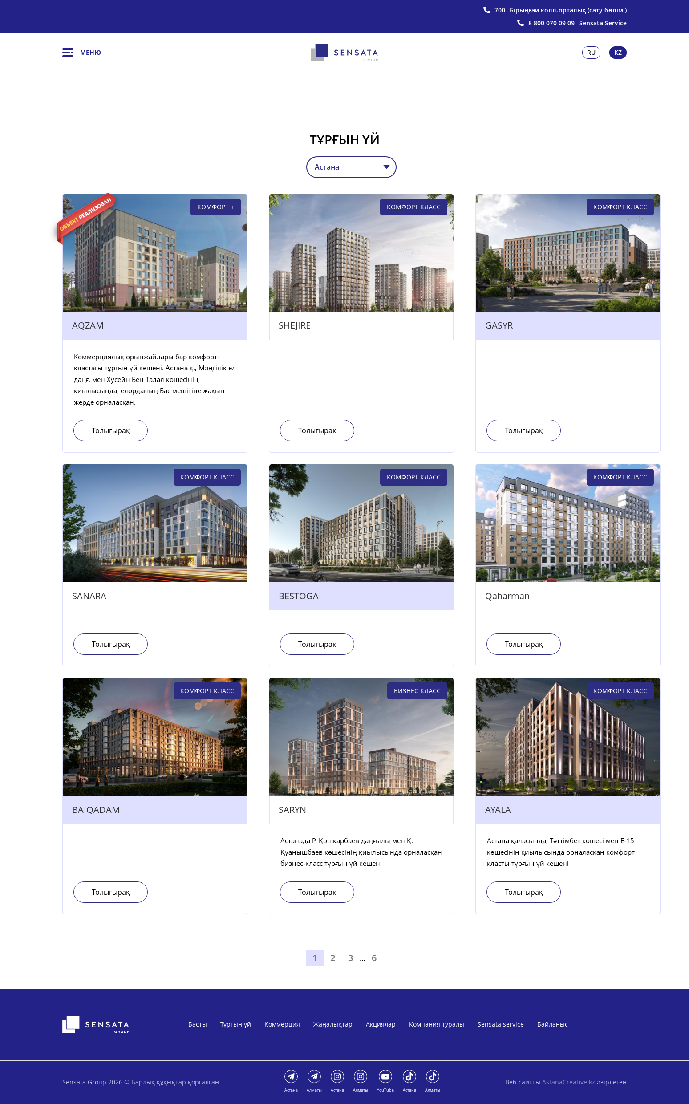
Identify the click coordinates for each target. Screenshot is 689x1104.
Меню (81, 52)
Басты (197, 1024)
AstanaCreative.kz (568, 1082)
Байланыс (552, 1024)
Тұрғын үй (235, 1024)
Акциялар (381, 1024)
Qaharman (507, 596)
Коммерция (282, 1024)
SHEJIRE (295, 326)
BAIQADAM (96, 810)
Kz (618, 52)
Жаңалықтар (333, 1024)
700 (499, 10)
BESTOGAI (300, 596)
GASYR (499, 326)
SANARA (89, 596)
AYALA (498, 810)
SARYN (292, 810)
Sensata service (501, 1024)
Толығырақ (111, 430)
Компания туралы (436, 1024)
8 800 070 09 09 (551, 23)
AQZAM (88, 326)
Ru (591, 52)
